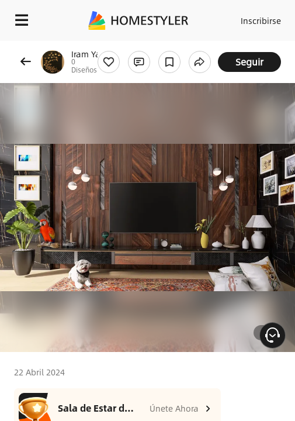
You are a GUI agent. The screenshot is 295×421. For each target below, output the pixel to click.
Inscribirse (261, 20)
